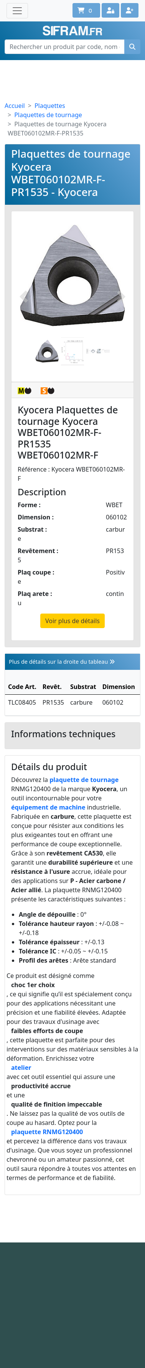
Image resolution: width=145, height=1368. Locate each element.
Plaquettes (50, 105)
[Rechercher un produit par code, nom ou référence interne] (65, 46)
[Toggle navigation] (17, 10)
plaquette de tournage (84, 779)
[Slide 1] (47, 351)
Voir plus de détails (72, 621)
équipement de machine (48, 807)
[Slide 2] (72, 351)
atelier (21, 1067)
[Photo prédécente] (24, 296)
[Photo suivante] (121, 296)
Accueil (15, 105)
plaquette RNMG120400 (47, 1132)
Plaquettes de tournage (48, 115)
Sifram (72, 31)
